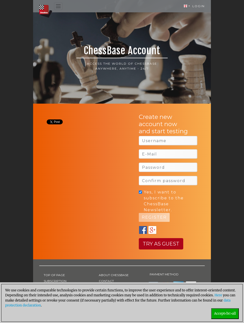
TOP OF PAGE (54, 275)
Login (198, 6)
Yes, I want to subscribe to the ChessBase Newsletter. (164, 201)
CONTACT (106, 281)
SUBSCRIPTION (55, 281)
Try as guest (161, 244)
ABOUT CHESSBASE (114, 275)
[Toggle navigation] (58, 6)
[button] (186, 6)
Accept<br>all (225, 313)
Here (218, 295)
